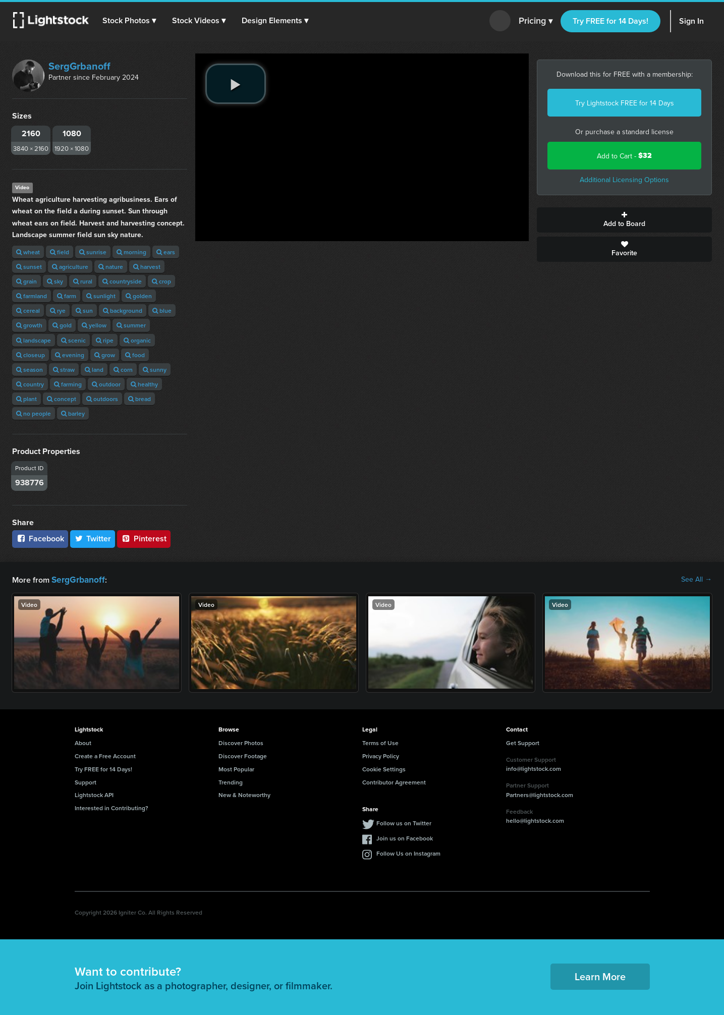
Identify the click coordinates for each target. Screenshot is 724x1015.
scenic (73, 340)
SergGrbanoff (79, 66)
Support (85, 781)
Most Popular (236, 768)
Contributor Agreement (394, 781)
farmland (31, 296)
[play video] (235, 84)
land (94, 369)
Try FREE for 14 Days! (610, 21)
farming (68, 384)
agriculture (70, 266)
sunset (29, 266)
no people (33, 413)
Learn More (600, 975)
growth (29, 325)
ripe (105, 340)
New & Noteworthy (244, 794)
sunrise (92, 252)
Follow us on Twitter (403, 822)
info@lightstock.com (533, 767)
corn (123, 369)
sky (55, 281)
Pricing (535, 21)
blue (162, 310)
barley (73, 413)
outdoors (102, 398)
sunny (154, 369)
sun (84, 310)
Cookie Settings (384, 768)
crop (161, 281)
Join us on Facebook (404, 837)
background (122, 310)
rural (82, 281)
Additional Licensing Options (624, 180)
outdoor (106, 384)
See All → (696, 579)
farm (66, 296)
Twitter (93, 538)
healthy (144, 384)
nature (110, 266)
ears (165, 252)
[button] (130, 20)
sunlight (101, 296)
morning (131, 252)
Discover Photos (240, 742)
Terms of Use (380, 742)
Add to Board (624, 220)
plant (26, 398)
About (83, 742)
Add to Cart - (624, 155)
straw (64, 369)
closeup (30, 355)
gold (62, 325)
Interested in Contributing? (111, 807)
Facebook (40, 538)
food (135, 355)
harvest (146, 266)
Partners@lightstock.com (539, 794)
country (30, 384)
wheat (28, 252)
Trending (230, 781)
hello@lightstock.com (535, 819)
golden (139, 296)
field (59, 252)
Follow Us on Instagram (408, 852)
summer (131, 325)
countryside (122, 281)
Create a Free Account (105, 755)
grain (26, 281)
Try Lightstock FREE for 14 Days (624, 103)
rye (58, 310)
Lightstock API (94, 794)
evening (69, 355)
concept (61, 398)
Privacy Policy (380, 755)
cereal (28, 310)
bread (139, 398)
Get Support (522, 742)
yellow (94, 325)
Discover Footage (242, 755)
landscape (33, 340)
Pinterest (143, 538)
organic (137, 340)
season (29, 369)
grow (104, 355)
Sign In (691, 21)
